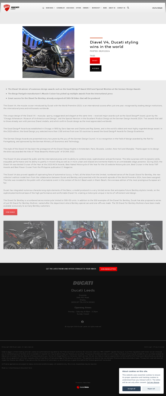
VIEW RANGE (10, 212)
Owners (86, 8)
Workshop (96, 8)
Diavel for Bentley (144, 174)
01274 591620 (157, 8)
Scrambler (61, 8)
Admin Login (148, 347)
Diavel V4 (11, 105)
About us (112, 8)
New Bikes (50, 8)
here (30, 368)
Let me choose (153, 382)
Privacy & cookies (159, 347)
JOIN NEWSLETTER (108, 269)
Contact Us (121, 8)
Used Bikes (70, 8)
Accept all (131, 389)
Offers (78, 8)
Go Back (95, 68)
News (105, 8)
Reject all (151, 389)
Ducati (95, 60)
